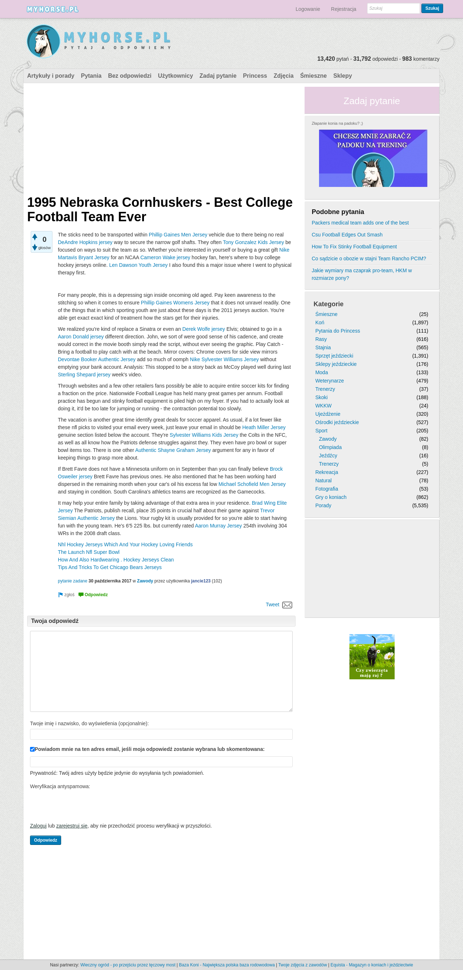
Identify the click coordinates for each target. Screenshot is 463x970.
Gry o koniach (331, 497)
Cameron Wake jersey (165, 257)
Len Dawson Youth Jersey (138, 265)
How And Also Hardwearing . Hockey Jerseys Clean (116, 560)
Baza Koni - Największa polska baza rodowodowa (227, 964)
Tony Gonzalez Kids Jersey (253, 242)
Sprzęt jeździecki (334, 356)
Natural (323, 480)
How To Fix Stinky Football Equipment (354, 246)
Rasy (321, 339)
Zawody (145, 581)
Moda (321, 372)
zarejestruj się (71, 826)
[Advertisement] (161, 137)
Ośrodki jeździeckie (337, 422)
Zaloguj (38, 826)
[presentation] (85, 806)
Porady (323, 505)
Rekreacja (326, 472)
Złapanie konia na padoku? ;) (337, 123)
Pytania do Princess (337, 331)
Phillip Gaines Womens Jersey (175, 302)
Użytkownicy (175, 76)
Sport (321, 430)
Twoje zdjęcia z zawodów (302, 964)
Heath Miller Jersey (264, 427)
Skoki (321, 397)
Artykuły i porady (51, 76)
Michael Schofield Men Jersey (252, 484)
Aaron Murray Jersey (218, 526)
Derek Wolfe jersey (203, 329)
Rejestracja (343, 9)
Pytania (91, 76)
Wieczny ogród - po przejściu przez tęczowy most (127, 964)
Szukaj (432, 8)
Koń (319, 322)
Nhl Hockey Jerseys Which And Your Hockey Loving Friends (125, 544)
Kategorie (329, 304)
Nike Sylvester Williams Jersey (224, 359)
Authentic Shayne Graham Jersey (173, 450)
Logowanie (308, 9)
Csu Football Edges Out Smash (347, 235)
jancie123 (201, 581)
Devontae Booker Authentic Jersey (97, 359)
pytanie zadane (72, 581)
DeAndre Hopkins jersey (85, 242)
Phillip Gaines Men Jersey (178, 235)
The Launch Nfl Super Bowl (88, 552)
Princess (255, 76)
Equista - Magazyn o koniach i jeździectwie (372, 964)
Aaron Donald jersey (81, 336)
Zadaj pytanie (218, 76)
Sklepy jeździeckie (336, 364)
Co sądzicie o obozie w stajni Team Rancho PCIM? (369, 258)
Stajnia (323, 347)
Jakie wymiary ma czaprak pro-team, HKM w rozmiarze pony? (362, 274)
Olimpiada (330, 447)
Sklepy (342, 76)
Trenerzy (325, 389)
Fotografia (326, 489)
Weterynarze (329, 381)
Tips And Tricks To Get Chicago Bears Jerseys (110, 567)
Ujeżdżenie (327, 414)
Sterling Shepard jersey (84, 374)
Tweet (272, 604)
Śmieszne (313, 76)
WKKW (323, 406)
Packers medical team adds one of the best (360, 223)
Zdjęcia (284, 76)
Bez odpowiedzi (130, 76)
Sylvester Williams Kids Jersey (204, 435)
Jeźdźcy (328, 455)
